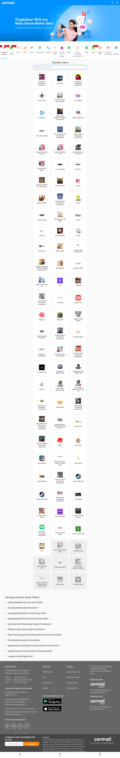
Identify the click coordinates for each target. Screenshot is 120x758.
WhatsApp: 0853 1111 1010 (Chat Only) (19, 709)
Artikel (45, 688)
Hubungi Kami (48, 683)
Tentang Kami (48, 672)
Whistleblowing (71, 688)
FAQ (44, 677)
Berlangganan (31, 744)
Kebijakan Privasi (72, 677)
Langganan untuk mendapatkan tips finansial (20, 738)
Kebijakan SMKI (72, 683)
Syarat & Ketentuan (73, 672)
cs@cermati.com (20, 682)
